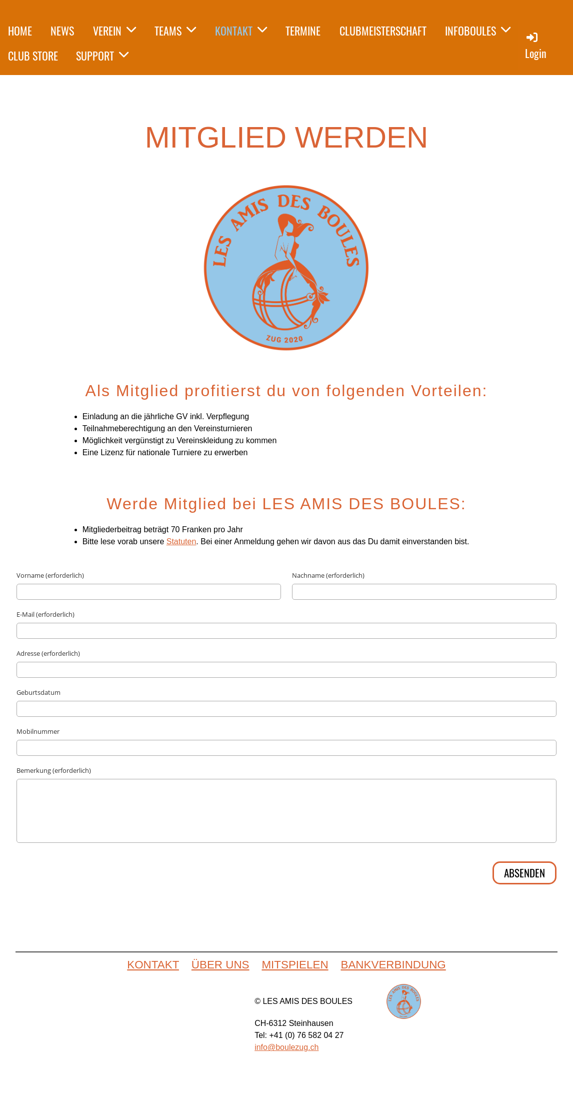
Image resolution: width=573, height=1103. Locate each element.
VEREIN (114, 31)
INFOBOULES (477, 31)
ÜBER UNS (221, 964)
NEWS (62, 31)
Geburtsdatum (38, 692)
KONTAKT (241, 31)
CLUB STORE (33, 56)
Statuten (181, 541)
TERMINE (303, 31)
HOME (20, 31)
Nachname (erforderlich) (328, 575)
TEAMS (175, 31)
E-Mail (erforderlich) (45, 614)
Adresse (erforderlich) (48, 653)
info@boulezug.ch (286, 1047)
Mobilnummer (38, 731)
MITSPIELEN (295, 964)
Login (535, 46)
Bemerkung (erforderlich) (53, 770)
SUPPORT (102, 56)
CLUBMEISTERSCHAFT (383, 31)
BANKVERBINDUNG (393, 964)
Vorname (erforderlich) (50, 575)
